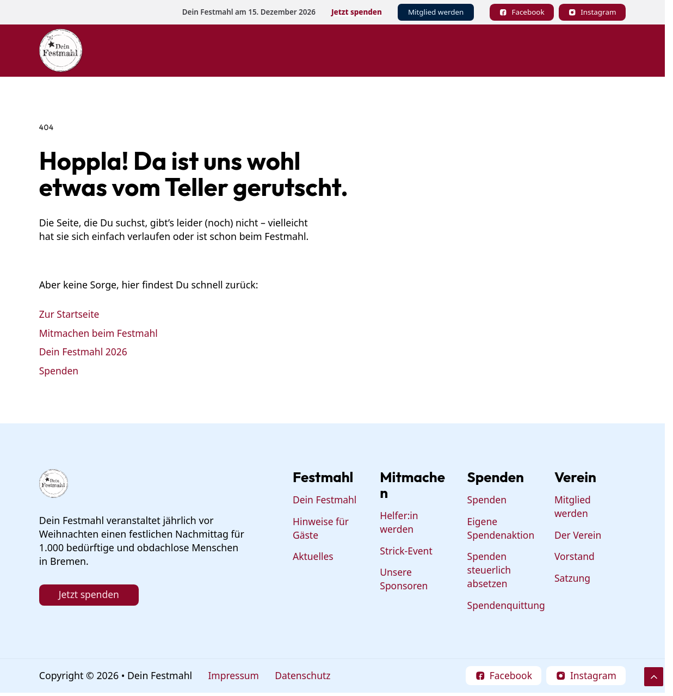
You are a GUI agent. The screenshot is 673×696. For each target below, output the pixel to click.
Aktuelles (313, 557)
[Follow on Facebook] (522, 12)
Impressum (234, 676)
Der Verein (578, 535)
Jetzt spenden (356, 12)
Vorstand (574, 557)
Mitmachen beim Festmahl (99, 333)
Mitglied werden (436, 12)
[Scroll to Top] (653, 676)
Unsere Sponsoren (404, 579)
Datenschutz (304, 676)
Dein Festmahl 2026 (83, 352)
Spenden (59, 370)
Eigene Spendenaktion (501, 528)
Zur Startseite (69, 314)
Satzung (572, 578)
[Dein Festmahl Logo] (61, 50)
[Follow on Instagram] (592, 12)
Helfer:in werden (399, 523)
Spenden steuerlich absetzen (489, 571)
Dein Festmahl (325, 500)
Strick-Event (407, 551)
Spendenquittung (507, 605)
